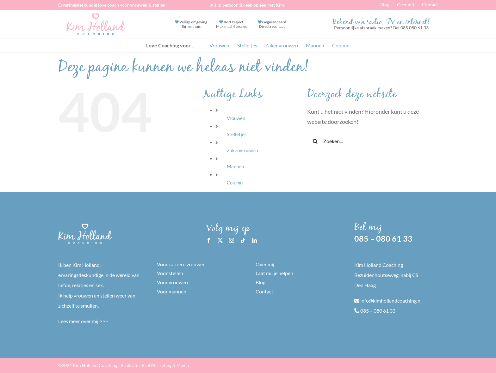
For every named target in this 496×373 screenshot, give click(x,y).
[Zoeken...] (367, 141)
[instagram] (231, 240)
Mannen (235, 166)
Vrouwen (236, 118)
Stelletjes (237, 134)
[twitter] (220, 240)
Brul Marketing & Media (165, 365)
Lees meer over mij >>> (83, 321)
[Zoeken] (315, 141)
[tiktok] (242, 240)
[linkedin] (254, 240)
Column (235, 182)
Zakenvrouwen (242, 150)
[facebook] (208, 240)
